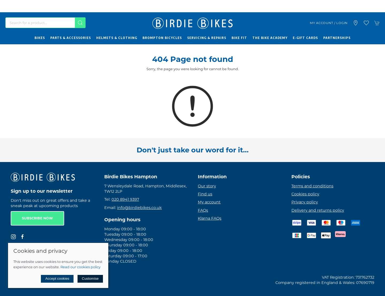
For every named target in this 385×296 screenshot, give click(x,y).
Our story (207, 186)
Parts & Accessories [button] (70, 37)
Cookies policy (305, 194)
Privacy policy (304, 202)
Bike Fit (239, 37)
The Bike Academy (269, 37)
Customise (90, 279)
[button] (366, 23)
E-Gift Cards (305, 37)
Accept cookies (57, 279)
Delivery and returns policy (317, 210)
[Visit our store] (355, 23)
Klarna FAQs (209, 218)
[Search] (45, 22)
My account (209, 202)
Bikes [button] (39, 37)
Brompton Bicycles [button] (162, 37)
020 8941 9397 (125, 199)
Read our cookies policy (80, 267)
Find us (205, 194)
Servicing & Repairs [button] (206, 37)
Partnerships (337, 37)
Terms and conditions (312, 186)
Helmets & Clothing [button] (116, 37)
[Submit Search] (80, 22)
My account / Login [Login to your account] (329, 23)
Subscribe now (37, 218)
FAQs (203, 210)
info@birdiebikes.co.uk (139, 207)
